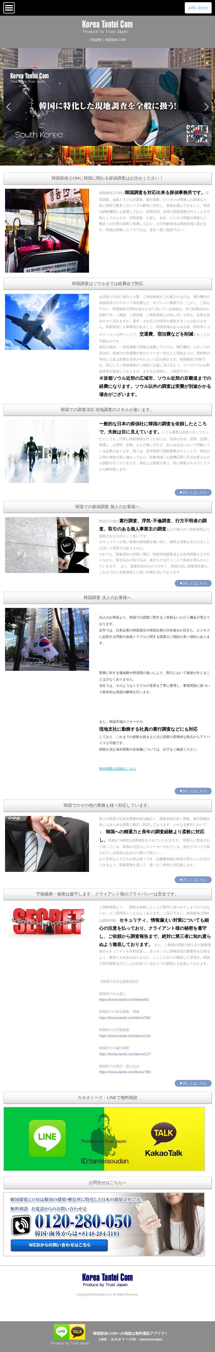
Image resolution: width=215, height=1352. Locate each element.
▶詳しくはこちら (193, 492)
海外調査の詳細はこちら (117, 769)
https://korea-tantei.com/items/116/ (125, 1036)
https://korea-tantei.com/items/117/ (125, 1054)
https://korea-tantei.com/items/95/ (124, 1000)
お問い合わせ (198, 8)
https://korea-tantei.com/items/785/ (125, 1072)
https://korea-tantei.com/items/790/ (125, 1018)
